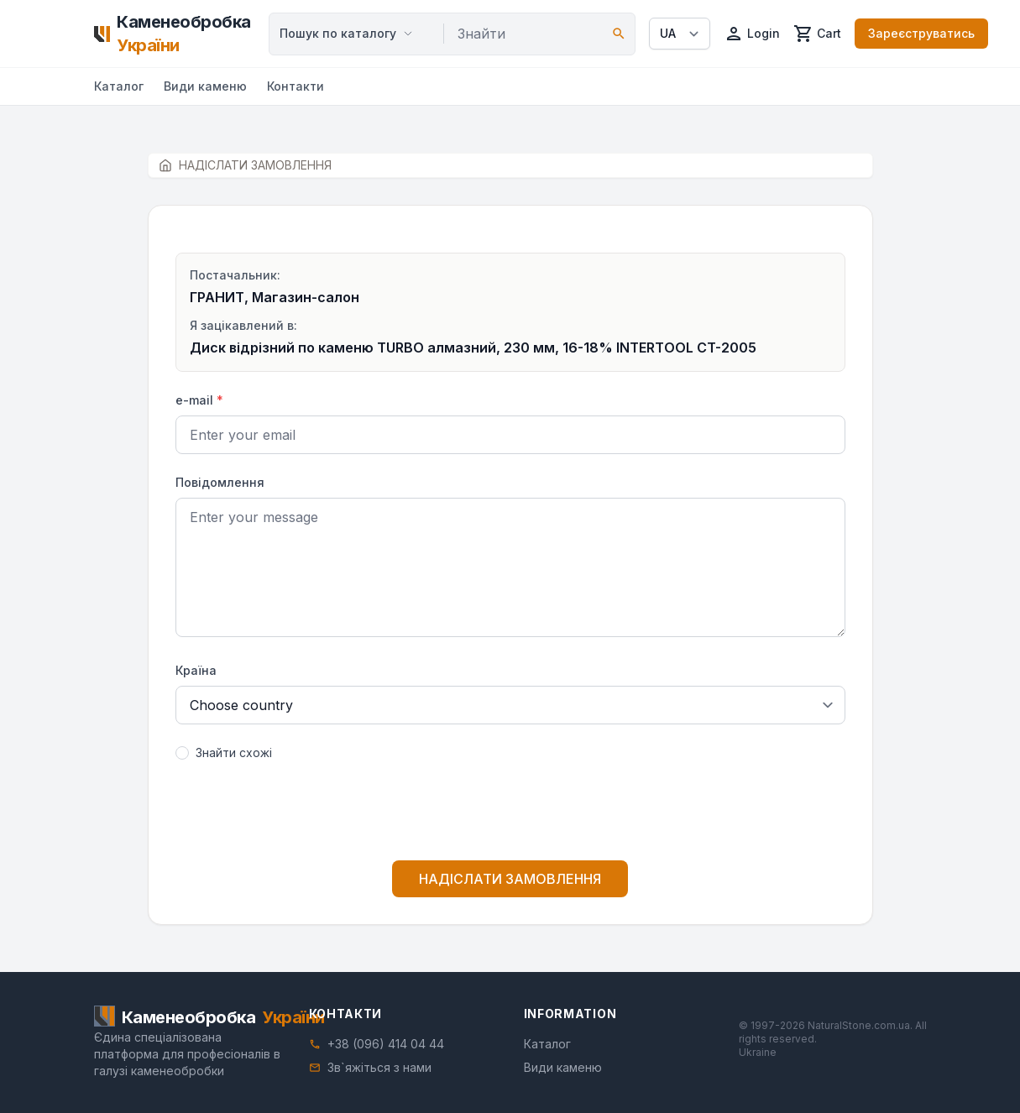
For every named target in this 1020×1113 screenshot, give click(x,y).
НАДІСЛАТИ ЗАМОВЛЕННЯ (510, 878)
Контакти (295, 86)
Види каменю (205, 86)
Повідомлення (219, 482)
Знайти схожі (234, 752)
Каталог (119, 86)
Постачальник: (235, 275)
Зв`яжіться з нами (379, 1067)
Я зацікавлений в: (243, 325)
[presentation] (510, 814)
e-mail (199, 400)
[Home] (175, 33)
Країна (196, 670)
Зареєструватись (921, 33)
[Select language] (679, 34)
